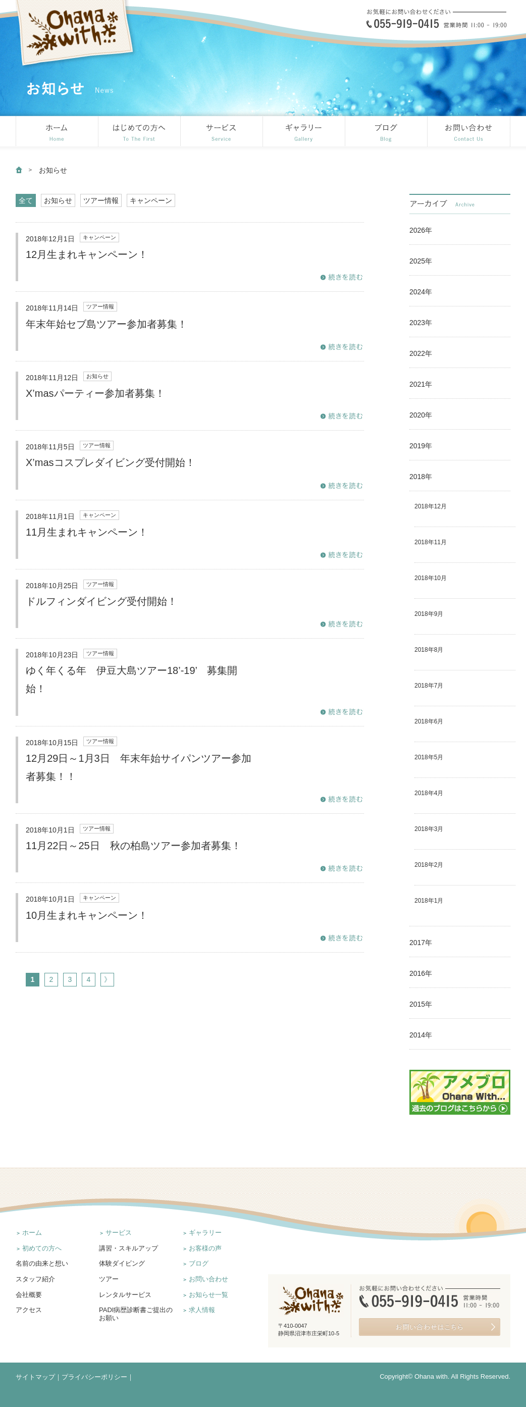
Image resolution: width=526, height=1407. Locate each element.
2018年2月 (428, 864)
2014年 (420, 1035)
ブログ (198, 1263)
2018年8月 (428, 649)
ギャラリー (205, 1232)
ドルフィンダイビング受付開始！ (101, 601)
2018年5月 (428, 757)
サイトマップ (35, 1377)
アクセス (29, 1310)
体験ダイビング (122, 1263)
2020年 (420, 415)
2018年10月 (430, 578)
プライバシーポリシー (94, 1377)
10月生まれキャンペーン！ (87, 915)
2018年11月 (430, 542)
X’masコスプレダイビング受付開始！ (110, 462)
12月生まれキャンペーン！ (87, 254)
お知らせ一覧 (208, 1294)
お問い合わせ (208, 1279)
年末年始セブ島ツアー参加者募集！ (106, 324)
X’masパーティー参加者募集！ (95, 393)
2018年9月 (428, 613)
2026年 (420, 230)
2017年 (420, 943)
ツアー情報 (101, 200)
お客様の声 (205, 1248)
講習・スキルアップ (128, 1248)
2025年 (420, 261)
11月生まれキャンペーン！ (87, 532)
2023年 (420, 323)
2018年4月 (428, 793)
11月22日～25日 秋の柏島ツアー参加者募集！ (133, 845)
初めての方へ (42, 1248)
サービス (119, 1232)
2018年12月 (430, 506)
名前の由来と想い (42, 1263)
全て (26, 200)
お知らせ (58, 200)
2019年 (420, 446)
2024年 (420, 292)
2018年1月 (428, 900)
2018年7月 (428, 685)
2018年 (420, 477)
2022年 (420, 353)
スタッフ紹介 (35, 1279)
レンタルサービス (125, 1294)
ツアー (109, 1279)
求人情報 (202, 1310)
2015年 (420, 1004)
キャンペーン (151, 200)
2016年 (420, 973)
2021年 (420, 384)
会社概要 (29, 1294)
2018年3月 (428, 828)
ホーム (32, 1232)
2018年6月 (428, 721)
